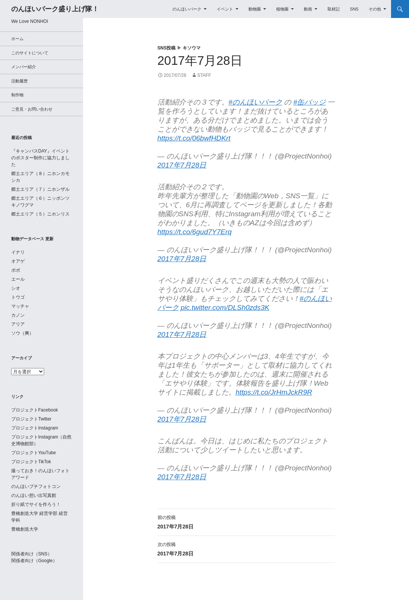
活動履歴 (19, 81)
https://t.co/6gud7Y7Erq (195, 232)
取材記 (333, 9)
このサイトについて (29, 53)
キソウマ (192, 48)
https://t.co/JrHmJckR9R (274, 392)
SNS (354, 9)
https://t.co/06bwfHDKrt (194, 138)
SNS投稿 (167, 48)
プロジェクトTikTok (31, 461)
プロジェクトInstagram (34, 428)
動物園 (254, 9)
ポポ (15, 270)
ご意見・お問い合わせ (31, 109)
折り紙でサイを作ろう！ (36, 504)
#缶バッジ (309, 102)
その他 (375, 9)
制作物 (17, 95)
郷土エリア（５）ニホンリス (40, 214)
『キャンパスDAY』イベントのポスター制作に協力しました (40, 157)
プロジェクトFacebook (34, 410)
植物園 (282, 9)
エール (18, 279)
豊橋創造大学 (24, 529)
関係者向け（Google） (34, 560)
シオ (15, 288)
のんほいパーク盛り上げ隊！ (55, 9)
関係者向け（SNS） (31, 554)
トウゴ (18, 297)
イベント (225, 9)
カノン (18, 315)
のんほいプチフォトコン (36, 486)
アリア (18, 324)
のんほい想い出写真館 (33, 495)
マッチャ (20, 306)
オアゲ (18, 261)
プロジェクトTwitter (31, 419)
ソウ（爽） (22, 333)
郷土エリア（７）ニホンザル (40, 189)
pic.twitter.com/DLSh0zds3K (225, 307)
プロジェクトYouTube (33, 452)
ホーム (17, 38)
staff (204, 75)
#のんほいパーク (256, 102)
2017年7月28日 (182, 165)
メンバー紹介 (23, 66)
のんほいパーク (187, 9)
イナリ (18, 252)
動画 (308, 9)
